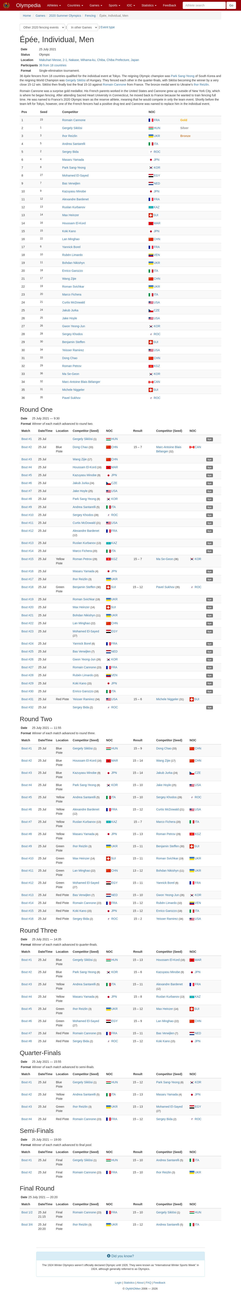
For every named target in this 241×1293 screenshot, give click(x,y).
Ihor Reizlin (201, 84)
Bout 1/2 (27, 1212)
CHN (154, 239)
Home (27, 15)
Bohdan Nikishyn (73, 263)
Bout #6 (26, 483)
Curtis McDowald (73, 302)
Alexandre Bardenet (75, 199)
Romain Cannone (114, 84)
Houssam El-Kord (74, 223)
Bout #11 (27, 523)
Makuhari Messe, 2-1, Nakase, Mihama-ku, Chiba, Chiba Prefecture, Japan (89, 60)
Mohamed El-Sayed (75, 175)
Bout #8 (26, 499)
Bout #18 (27, 587)
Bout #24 (27, 643)
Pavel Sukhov (71, 398)
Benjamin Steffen (73, 342)
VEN (154, 255)
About (140, 1282)
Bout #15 (27, 559)
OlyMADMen (133, 1288)
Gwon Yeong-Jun (73, 326)
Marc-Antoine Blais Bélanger (81, 381)
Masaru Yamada (73, 159)
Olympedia (28, 5)
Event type (108, 27)
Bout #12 (27, 530)
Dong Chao (69, 358)
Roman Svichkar (73, 286)
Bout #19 (27, 599)
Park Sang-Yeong (182, 76)
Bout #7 (26, 491)
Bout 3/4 (27, 1224)
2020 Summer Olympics (65, 15)
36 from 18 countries (52, 65)
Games (96, 5)
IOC (131, 5)
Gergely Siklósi (76, 80)
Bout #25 (27, 651)
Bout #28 (27, 675)
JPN (154, 159)
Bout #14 (27, 551)
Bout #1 (26, 439)
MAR (154, 223)
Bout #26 (27, 659)
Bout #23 (27, 631)
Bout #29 (27, 683)
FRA (154, 120)
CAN (154, 381)
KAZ (154, 207)
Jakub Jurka (70, 310)
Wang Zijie (69, 278)
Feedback (169, 5)
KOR (154, 167)
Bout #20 (27, 607)
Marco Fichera (71, 294)
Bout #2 (26, 447)
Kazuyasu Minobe (74, 191)
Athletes (54, 5)
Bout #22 (27, 623)
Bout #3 (26, 459)
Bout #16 (27, 571)
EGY (154, 175)
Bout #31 (27, 699)
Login (118, 1282)
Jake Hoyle (69, 318)
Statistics (149, 5)
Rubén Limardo (72, 255)
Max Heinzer (70, 215)
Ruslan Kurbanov (73, 207)
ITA (153, 144)
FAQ (148, 1282)
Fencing (90, 15)
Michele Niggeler (73, 389)
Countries (75, 5)
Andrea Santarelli (73, 144)
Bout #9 (26, 507)
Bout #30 (27, 691)
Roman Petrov (71, 366)
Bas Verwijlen (71, 183)
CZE (154, 310)
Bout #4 (26, 467)
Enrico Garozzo (72, 270)
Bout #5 (26, 475)
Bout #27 (27, 667)
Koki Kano (69, 231)
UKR (154, 136)
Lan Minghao (71, 239)
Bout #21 (27, 615)
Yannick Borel (71, 247)
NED (154, 183)
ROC (154, 151)
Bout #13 (27, 543)
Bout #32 (27, 707)
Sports (114, 5)
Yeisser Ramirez (73, 350)
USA (154, 302)
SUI (153, 215)
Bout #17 (27, 579)
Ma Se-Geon (70, 374)
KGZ (154, 366)
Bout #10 (27, 515)
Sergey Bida (70, 151)
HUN (154, 128)
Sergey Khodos (72, 334)
